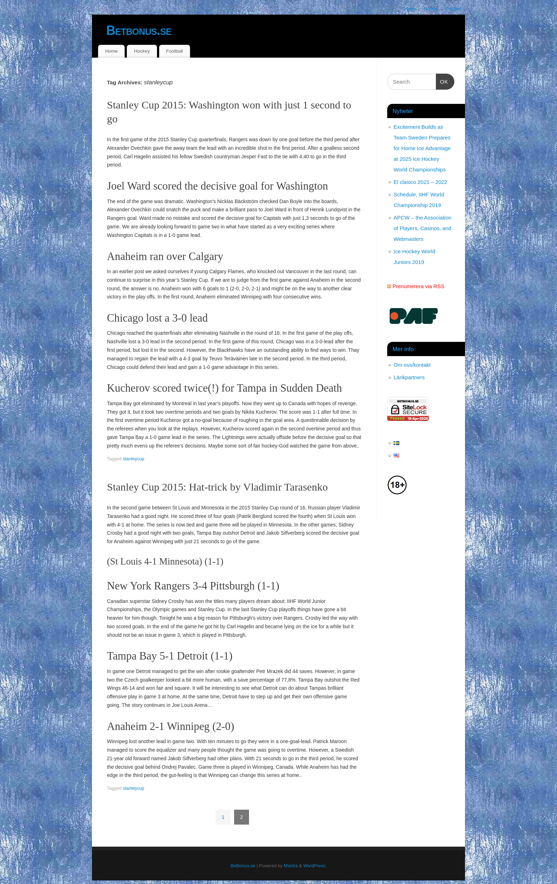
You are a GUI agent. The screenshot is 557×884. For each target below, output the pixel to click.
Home (411, 8)
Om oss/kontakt (412, 365)
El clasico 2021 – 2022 (420, 182)
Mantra (291, 865)
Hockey (430, 8)
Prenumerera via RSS (418, 286)
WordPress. (315, 865)
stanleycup (133, 458)
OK (442, 81)
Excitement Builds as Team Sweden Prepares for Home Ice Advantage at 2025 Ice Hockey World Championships (422, 148)
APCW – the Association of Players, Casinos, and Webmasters (422, 228)
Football (453, 8)
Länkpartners (409, 377)
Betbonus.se (139, 30)
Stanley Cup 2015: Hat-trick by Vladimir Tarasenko (217, 487)
